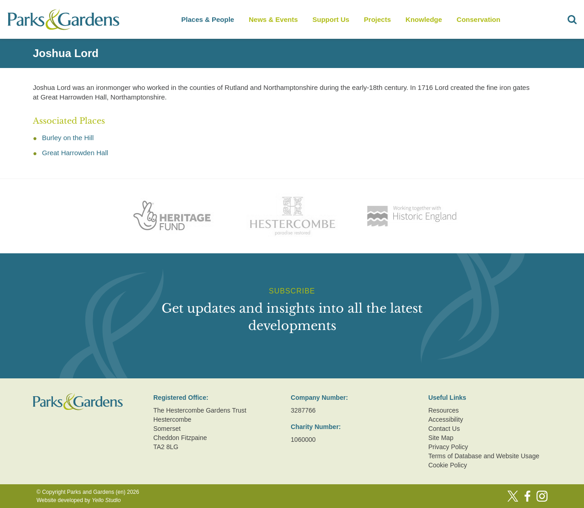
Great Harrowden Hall (75, 153)
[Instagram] (542, 496)
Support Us (331, 19)
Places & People (207, 19)
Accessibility (445, 419)
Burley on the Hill (68, 137)
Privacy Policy (448, 446)
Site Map (441, 437)
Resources (443, 410)
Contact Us (444, 428)
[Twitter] (512, 496)
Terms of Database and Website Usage (483, 456)
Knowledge (424, 19)
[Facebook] (527, 496)
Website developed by (78, 500)
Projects (377, 19)
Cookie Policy (447, 465)
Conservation (479, 19)
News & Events (273, 19)
